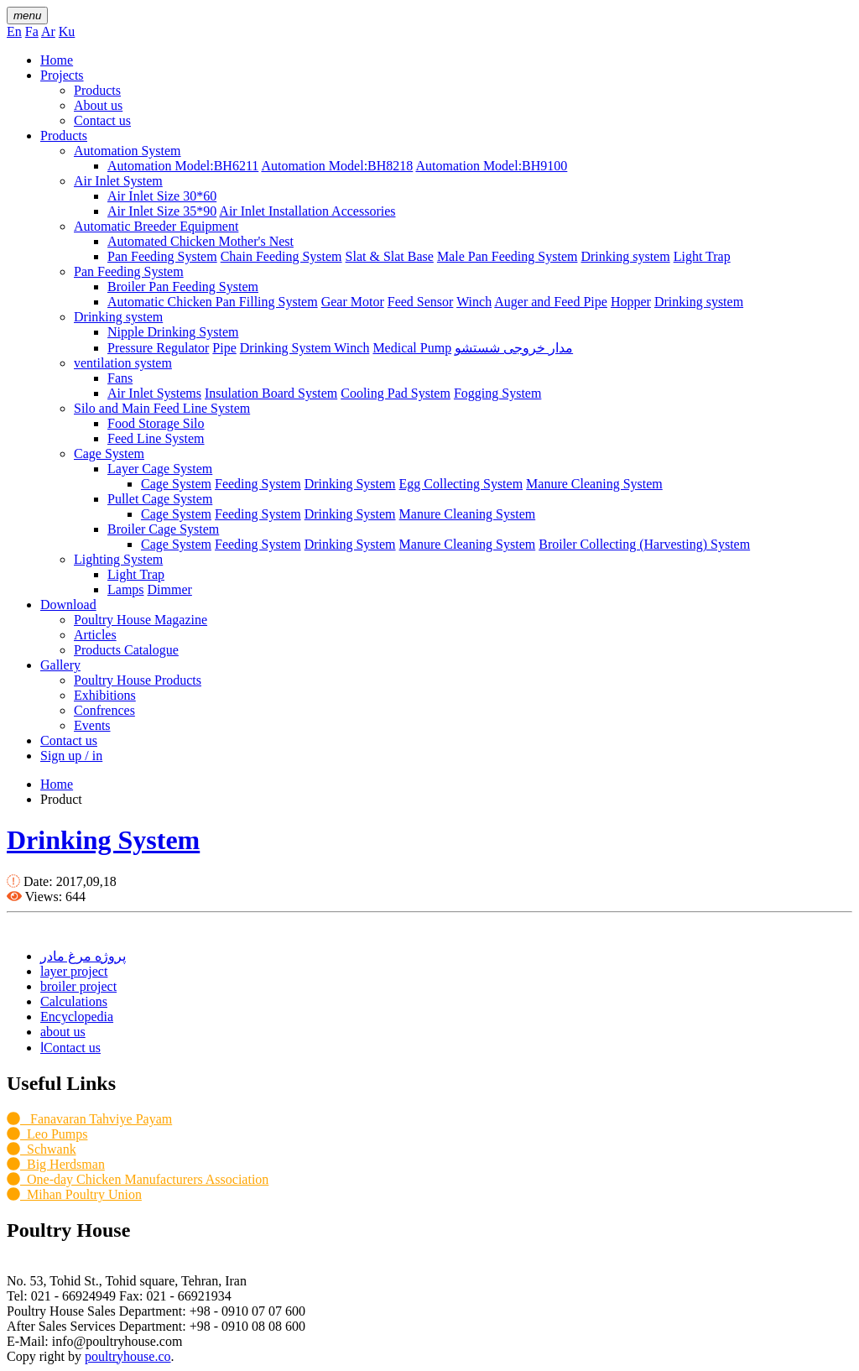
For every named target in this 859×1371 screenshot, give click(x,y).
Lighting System (118, 559)
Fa (32, 31)
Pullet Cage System (159, 499)
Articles (95, 635)
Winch (474, 302)
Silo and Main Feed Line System (162, 408)
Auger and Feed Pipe (550, 302)
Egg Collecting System (461, 484)
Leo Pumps (47, 1134)
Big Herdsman (56, 1164)
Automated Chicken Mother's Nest (200, 241)
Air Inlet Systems (154, 393)
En (14, 31)
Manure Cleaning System (594, 484)
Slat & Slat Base (390, 256)
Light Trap (702, 256)
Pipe (224, 348)
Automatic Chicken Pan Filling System (212, 302)
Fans (120, 378)
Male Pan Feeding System (507, 256)
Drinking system (624, 256)
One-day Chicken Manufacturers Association (137, 1179)
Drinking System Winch (305, 348)
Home (56, 60)
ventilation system (123, 363)
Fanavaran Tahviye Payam (89, 1119)
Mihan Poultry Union (74, 1194)
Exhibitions (105, 695)
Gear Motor (352, 302)
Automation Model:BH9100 (491, 166)
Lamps (125, 589)
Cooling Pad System (395, 393)
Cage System (109, 453)
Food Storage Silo (156, 423)
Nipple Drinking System (172, 332)
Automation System (127, 150)
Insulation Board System (271, 393)
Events (92, 725)
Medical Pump (411, 348)
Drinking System (350, 484)
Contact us (102, 120)
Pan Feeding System (162, 256)
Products (97, 90)
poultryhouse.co (128, 1356)
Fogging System (497, 393)
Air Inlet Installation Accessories (307, 211)
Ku (67, 31)
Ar (48, 31)
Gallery (60, 665)
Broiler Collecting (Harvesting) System (644, 544)
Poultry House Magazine (140, 620)
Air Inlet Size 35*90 (161, 211)
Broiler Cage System (163, 529)
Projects (62, 75)
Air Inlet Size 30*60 (161, 196)
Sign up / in (71, 755)
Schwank (41, 1149)
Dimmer (170, 589)
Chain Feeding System (281, 256)
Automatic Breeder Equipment (156, 226)
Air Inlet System (118, 181)
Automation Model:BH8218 (337, 166)
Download (68, 604)
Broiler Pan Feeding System (182, 286)
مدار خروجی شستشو (514, 348)
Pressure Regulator (158, 348)
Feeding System (258, 484)
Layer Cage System (159, 468)
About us (98, 105)
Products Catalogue (126, 650)
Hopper (631, 302)
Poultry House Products (137, 680)
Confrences (104, 710)
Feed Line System (156, 438)
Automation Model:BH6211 (182, 166)
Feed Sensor (421, 302)
